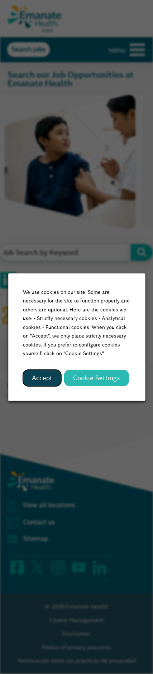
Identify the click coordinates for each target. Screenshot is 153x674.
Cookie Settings (96, 378)
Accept (42, 378)
